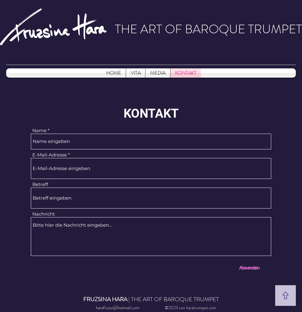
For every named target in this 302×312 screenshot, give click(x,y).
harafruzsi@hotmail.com (117, 307)
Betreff (40, 184)
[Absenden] (249, 268)
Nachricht (43, 214)
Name (39, 130)
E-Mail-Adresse (49, 154)
